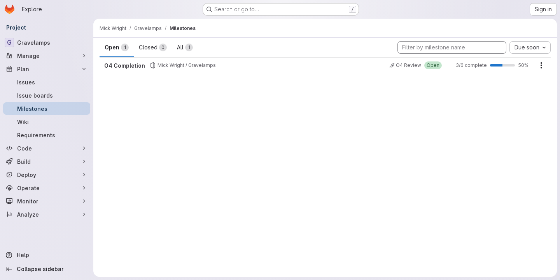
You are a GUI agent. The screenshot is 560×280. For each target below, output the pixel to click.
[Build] (46, 161)
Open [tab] (117, 47)
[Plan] (46, 69)
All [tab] (185, 47)
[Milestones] (46, 108)
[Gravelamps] (46, 42)
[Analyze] (46, 214)
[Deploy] (46, 174)
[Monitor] (46, 201)
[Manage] (46, 55)
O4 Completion (124, 65)
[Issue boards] (46, 95)
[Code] (46, 148)
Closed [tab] (153, 47)
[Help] (46, 255)
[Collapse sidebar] (46, 269)
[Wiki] (46, 122)
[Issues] (46, 82)
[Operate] (46, 188)
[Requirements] (46, 135)
